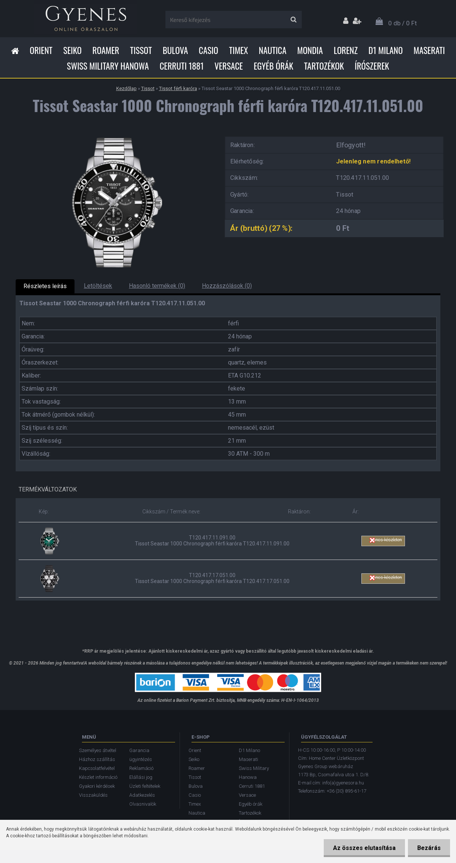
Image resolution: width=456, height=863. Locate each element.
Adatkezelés (142, 795)
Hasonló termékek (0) (157, 285)
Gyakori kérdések (97, 786)
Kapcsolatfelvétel (97, 768)
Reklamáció (141, 768)
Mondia (310, 50)
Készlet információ (98, 777)
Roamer (105, 50)
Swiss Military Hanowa (108, 66)
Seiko (72, 50)
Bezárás (429, 847)
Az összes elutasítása (364, 847)
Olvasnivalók (142, 804)
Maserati (429, 50)
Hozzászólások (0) (227, 285)
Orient (41, 50)
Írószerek (372, 66)
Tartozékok (324, 66)
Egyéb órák (273, 66)
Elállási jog (140, 777)
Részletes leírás (45, 286)
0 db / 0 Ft (402, 23)
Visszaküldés (93, 795)
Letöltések (98, 285)
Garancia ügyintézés (140, 755)
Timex (238, 50)
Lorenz (346, 50)
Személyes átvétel (97, 750)
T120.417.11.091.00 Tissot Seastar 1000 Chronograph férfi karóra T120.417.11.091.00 (212, 541)
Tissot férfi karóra (178, 88)
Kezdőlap (126, 88)
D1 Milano (385, 50)
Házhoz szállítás (97, 759)
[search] (293, 20)
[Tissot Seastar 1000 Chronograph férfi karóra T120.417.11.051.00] (114, 134)
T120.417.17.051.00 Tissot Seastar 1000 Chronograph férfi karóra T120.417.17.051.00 (212, 578)
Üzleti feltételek (144, 786)
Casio (208, 50)
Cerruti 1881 (181, 66)
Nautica (272, 50)
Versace (229, 66)
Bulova (175, 50)
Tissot (141, 50)
